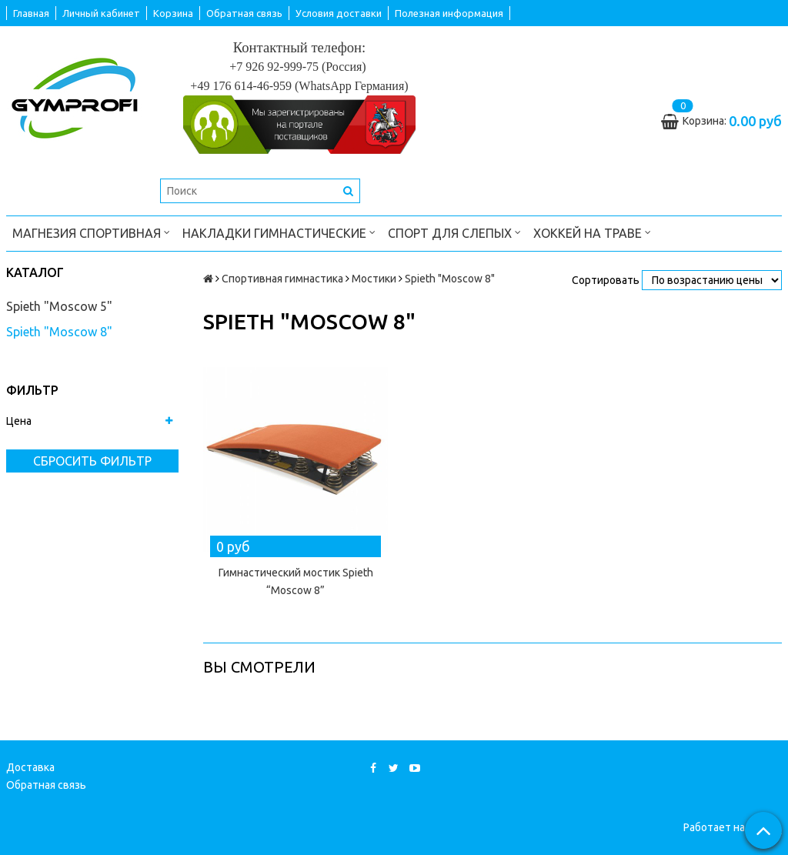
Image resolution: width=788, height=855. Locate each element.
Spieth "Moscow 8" (59, 332)
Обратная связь (244, 13)
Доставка (30, 767)
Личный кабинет (101, 13)
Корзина (173, 13)
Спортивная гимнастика (282, 278)
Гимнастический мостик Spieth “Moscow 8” (296, 581)
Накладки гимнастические (279, 232)
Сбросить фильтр (92, 461)
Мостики (374, 278)
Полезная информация (449, 13)
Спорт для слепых (454, 232)
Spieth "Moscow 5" (59, 306)
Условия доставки (339, 13)
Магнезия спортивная (91, 232)
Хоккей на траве (592, 232)
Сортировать (605, 280)
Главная (31, 13)
